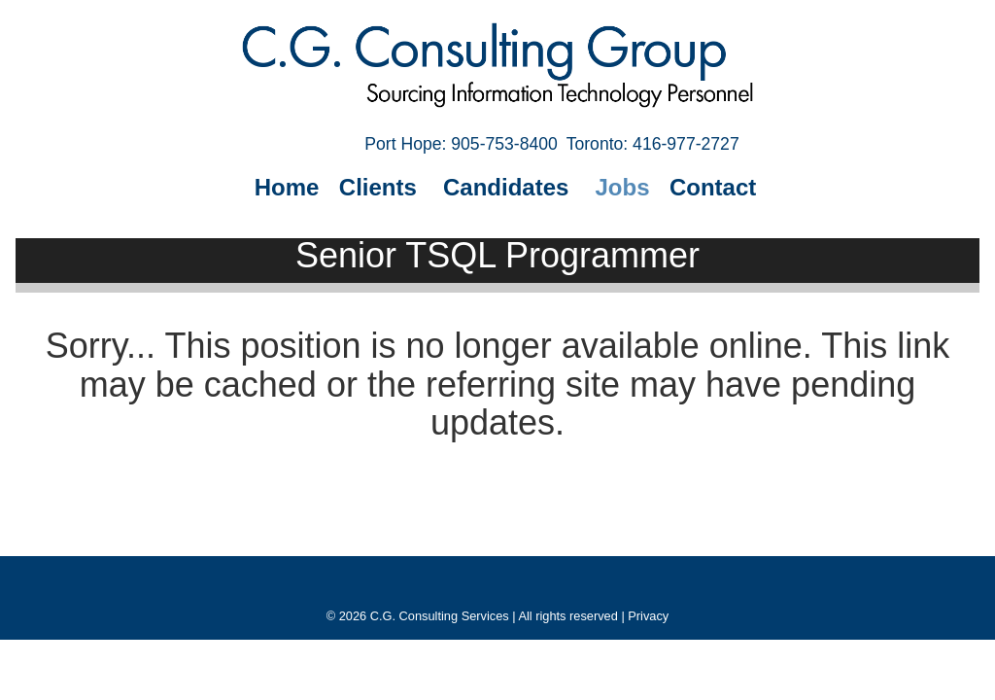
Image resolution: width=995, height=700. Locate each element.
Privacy (648, 616)
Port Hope (461, 144)
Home (287, 187)
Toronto (652, 144)
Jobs (622, 187)
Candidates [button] (509, 187)
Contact (712, 187)
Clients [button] (381, 187)
